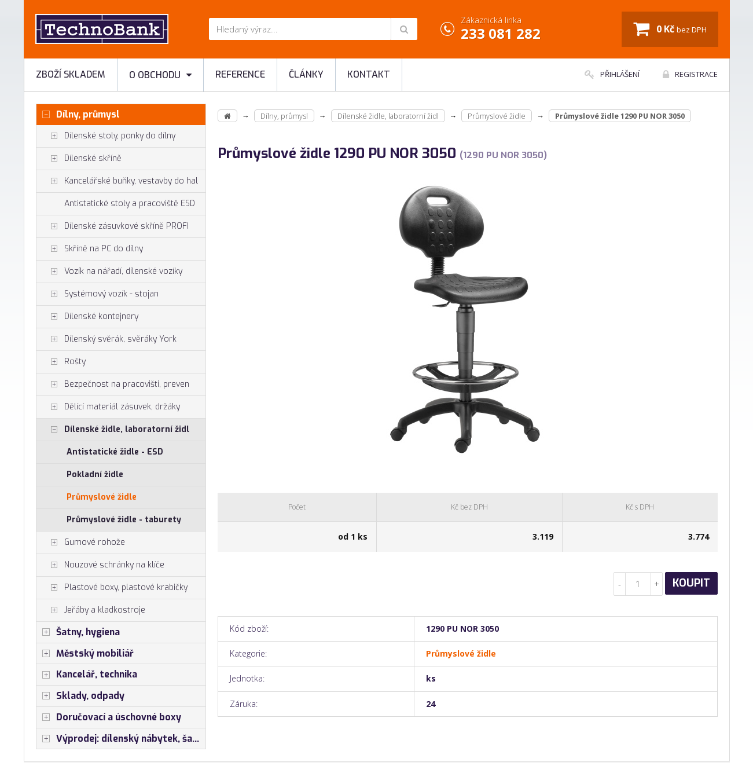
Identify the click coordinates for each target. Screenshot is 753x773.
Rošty (61, 362)
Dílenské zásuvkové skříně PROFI (112, 226)
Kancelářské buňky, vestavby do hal (117, 181)
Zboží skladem (70, 74)
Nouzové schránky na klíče (100, 565)
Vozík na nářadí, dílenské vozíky (109, 272)
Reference (240, 74)
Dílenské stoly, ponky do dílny (105, 136)
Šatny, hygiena (78, 632)
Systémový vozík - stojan (97, 294)
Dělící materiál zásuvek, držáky (108, 407)
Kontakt (368, 74)
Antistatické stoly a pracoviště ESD (129, 203)
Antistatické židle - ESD (115, 451)
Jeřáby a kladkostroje (90, 610)
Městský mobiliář (85, 653)
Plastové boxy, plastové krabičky (112, 588)
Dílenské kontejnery (87, 317)
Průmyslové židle (102, 497)
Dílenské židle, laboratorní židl (112, 430)
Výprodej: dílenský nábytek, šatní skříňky (121, 738)
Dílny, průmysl (78, 114)
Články (306, 74)
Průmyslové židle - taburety (124, 519)
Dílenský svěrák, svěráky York (106, 339)
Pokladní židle (95, 474)
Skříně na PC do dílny (89, 249)
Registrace (690, 74)
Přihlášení (612, 74)
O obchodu (160, 75)
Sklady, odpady (80, 696)
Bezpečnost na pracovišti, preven (112, 384)
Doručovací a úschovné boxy (108, 717)
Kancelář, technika (86, 674)
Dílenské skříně (79, 159)
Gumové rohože (80, 543)
